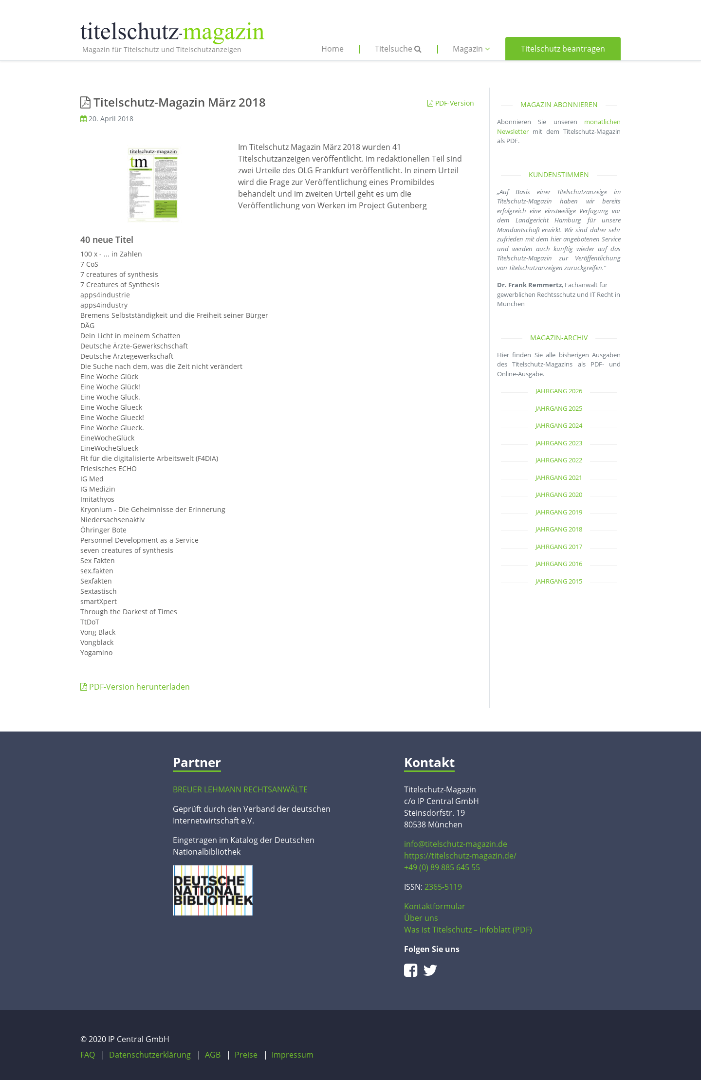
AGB (213, 1054)
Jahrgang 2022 (558, 460)
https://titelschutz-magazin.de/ (460, 855)
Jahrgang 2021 (558, 477)
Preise (246, 1054)
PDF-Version (450, 103)
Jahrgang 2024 (558, 425)
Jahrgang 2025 (558, 408)
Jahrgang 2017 (558, 546)
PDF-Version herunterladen (135, 686)
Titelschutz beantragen (563, 48)
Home (332, 48)
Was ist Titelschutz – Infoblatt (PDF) (468, 929)
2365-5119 (443, 886)
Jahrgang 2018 (558, 529)
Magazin (471, 48)
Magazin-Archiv (559, 337)
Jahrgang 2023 (558, 443)
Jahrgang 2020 (558, 494)
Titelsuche (398, 48)
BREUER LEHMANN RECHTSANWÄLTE (240, 789)
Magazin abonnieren (559, 104)
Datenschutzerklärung (150, 1054)
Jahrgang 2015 (558, 581)
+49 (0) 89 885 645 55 (442, 867)
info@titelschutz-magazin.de (455, 844)
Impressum (293, 1054)
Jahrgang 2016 (558, 563)
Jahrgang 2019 (558, 512)
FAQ (87, 1054)
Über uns (421, 918)
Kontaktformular (434, 906)
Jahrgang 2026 (558, 390)
